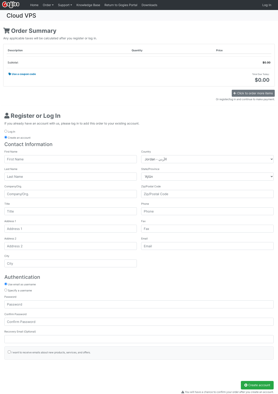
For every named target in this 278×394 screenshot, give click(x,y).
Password (10, 296)
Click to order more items (253, 93)
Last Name (10, 169)
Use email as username (20, 284)
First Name (10, 151)
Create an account (17, 137)
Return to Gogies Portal (120, 5)
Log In (266, 5)
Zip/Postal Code (151, 186)
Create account (257, 385)
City (6, 256)
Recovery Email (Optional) (20, 331)
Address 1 (10, 221)
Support (64, 5)
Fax (143, 221)
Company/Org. (13, 186)
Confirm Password (15, 314)
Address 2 (10, 238)
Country (146, 151)
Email (144, 238)
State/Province (150, 169)
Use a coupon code (22, 74)
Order (47, 5)
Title (7, 203)
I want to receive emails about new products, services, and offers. (51, 352)
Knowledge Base (88, 5)
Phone (145, 203)
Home (34, 5)
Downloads (149, 5)
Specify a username (18, 290)
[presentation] (37, 372)
